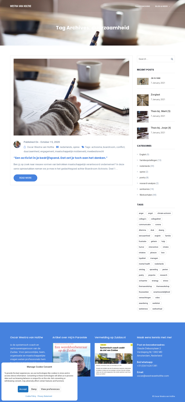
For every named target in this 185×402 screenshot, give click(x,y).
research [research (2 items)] (163, 275)
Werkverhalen (146, 195)
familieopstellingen (148, 160)
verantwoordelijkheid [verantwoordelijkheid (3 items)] (161, 292)
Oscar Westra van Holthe (40, 147)
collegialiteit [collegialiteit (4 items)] (156, 219)
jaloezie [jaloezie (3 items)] (153, 253)
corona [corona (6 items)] (158, 225)
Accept (23, 389)
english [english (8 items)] (158, 236)
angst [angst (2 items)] (150, 213)
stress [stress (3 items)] (165, 281)
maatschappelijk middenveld (70, 151)
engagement (47, 151)
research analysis (148, 183)
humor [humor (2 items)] (141, 247)
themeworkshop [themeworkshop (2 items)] (162, 286)
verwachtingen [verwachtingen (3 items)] (145, 298)
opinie (76, 147)
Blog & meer (161, 6)
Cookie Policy (30, 396)
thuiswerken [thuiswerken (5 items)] (144, 292)
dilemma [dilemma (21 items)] (142, 230)
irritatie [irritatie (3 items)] (166, 247)
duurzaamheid (31, 151)
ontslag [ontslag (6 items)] (142, 270)
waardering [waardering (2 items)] (143, 303)
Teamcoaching (142, 6)
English (143, 154)
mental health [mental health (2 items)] (144, 264)
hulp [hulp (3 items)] (163, 241)
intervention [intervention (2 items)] (153, 247)
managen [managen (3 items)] (154, 258)
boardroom (109, 147)
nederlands (66, 147)
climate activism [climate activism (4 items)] (164, 213)
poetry (143, 177)
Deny (33, 389)
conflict (120, 147)
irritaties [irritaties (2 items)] (142, 253)
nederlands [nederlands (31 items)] (159, 264)
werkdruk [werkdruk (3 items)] (156, 303)
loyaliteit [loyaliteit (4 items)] (142, 258)
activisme (96, 147)
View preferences (50, 389)
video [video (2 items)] (157, 298)
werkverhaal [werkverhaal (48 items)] (157, 309)
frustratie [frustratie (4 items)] (142, 241)
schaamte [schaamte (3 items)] (143, 281)
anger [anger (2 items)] (141, 213)
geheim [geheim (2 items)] (154, 241)
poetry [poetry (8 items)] (141, 275)
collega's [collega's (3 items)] (142, 219)
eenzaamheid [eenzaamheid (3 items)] (144, 236)
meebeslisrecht (95, 151)
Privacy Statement (45, 396)
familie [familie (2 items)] (168, 236)
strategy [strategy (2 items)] (155, 281)
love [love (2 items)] (162, 253)
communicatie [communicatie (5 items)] (145, 225)
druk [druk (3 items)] (152, 230)
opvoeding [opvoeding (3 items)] (154, 270)
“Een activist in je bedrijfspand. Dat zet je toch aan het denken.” (61, 158)
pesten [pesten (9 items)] (165, 270)
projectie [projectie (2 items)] (151, 275)
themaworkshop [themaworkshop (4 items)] (145, 286)
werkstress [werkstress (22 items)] (143, 309)
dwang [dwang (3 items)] (161, 230)
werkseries (145, 189)
